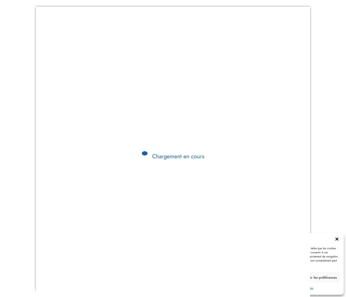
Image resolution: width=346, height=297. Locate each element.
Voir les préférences (321, 277)
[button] (337, 239)
